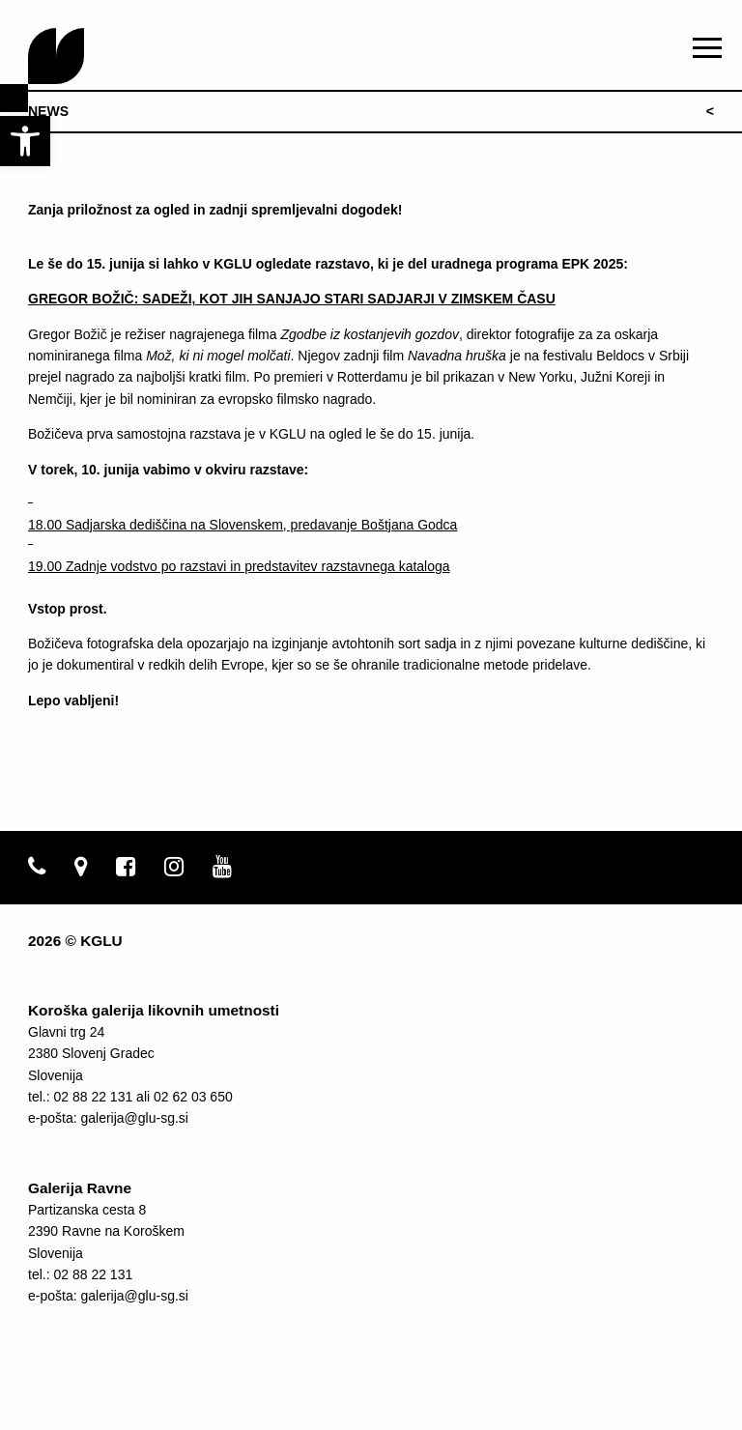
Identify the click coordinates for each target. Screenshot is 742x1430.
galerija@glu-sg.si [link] (133, 1118)
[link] (25, 141)
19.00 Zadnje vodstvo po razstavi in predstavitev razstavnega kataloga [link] (239, 566)
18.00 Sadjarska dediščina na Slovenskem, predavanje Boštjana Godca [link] (242, 524)
